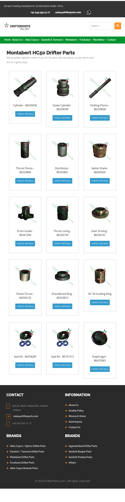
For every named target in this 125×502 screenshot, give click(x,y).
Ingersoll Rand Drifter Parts (83, 446)
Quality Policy (76, 410)
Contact (111, 39)
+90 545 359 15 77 (40, 12)
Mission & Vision (77, 416)
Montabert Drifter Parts (22, 457)
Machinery (99, 39)
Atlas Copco (32, 39)
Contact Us (74, 427)
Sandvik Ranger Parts (80, 451)
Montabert (71, 39)
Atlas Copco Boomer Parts (24, 468)
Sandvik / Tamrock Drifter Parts (27, 451)
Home (7, 39)
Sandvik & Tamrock (52, 39)
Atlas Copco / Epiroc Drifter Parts (28, 446)
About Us (18, 39)
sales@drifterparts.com (68, 12)
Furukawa (85, 39)
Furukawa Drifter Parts (22, 462)
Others (72, 462)
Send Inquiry (75, 421)
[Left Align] (117, 25)
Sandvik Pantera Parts (80, 457)
